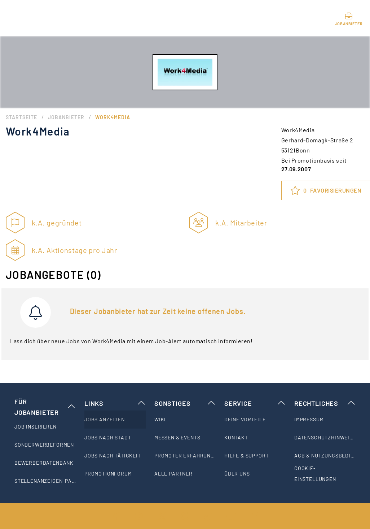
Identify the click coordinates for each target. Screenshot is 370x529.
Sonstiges (185, 403)
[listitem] (45, 427)
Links (115, 403)
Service (255, 403)
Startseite (21, 117)
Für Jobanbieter (45, 406)
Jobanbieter (66, 117)
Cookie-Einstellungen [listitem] (315, 473)
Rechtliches (325, 403)
